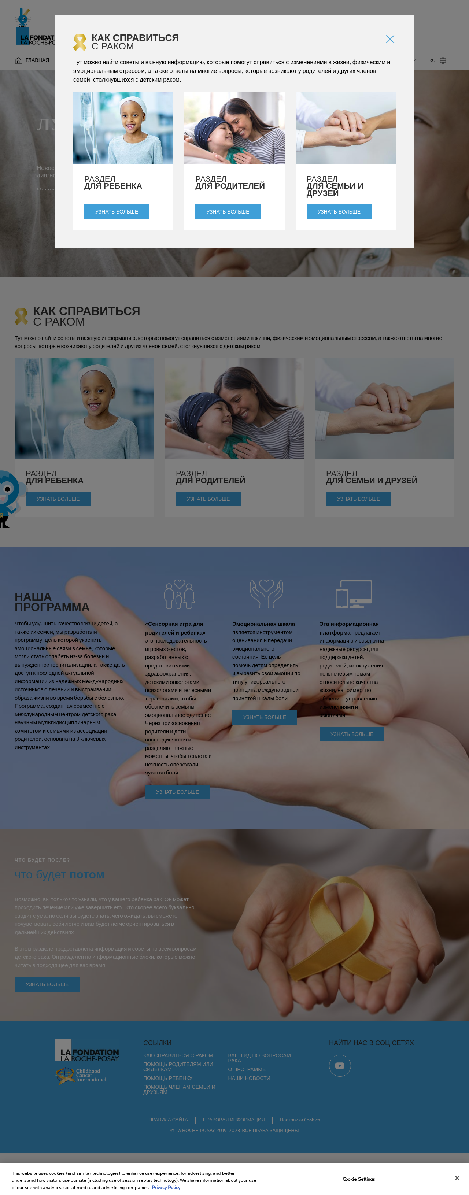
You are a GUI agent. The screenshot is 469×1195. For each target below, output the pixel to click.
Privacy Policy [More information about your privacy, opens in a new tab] (166, 1190)
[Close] (457, 1180)
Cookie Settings (359, 1182)
